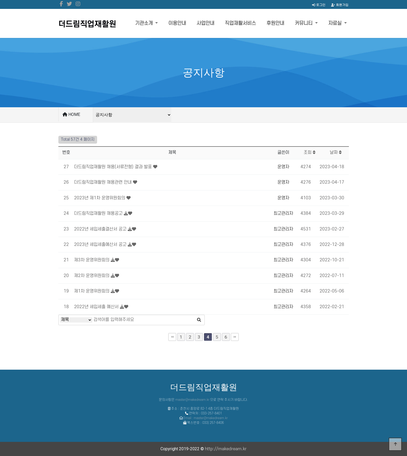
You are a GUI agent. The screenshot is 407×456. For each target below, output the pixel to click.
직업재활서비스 (240, 23)
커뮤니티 (304, 23)
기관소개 (144, 23)
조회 (309, 152)
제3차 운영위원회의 (91, 260)
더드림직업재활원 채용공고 (98, 213)
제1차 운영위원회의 (91, 291)
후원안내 (275, 23)
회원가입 (340, 4)
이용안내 (177, 23)
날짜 (336, 152)
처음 (172, 337)
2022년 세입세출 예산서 (96, 307)
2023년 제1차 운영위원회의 (99, 198)
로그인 (319, 4)
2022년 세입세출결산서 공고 (100, 229)
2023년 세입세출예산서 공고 (100, 244)
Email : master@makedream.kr (205, 418)
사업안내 (205, 23)
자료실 (335, 23)
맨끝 (235, 337)
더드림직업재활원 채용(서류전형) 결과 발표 (113, 167)
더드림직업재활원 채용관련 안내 (103, 182)
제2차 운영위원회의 (91, 275)
